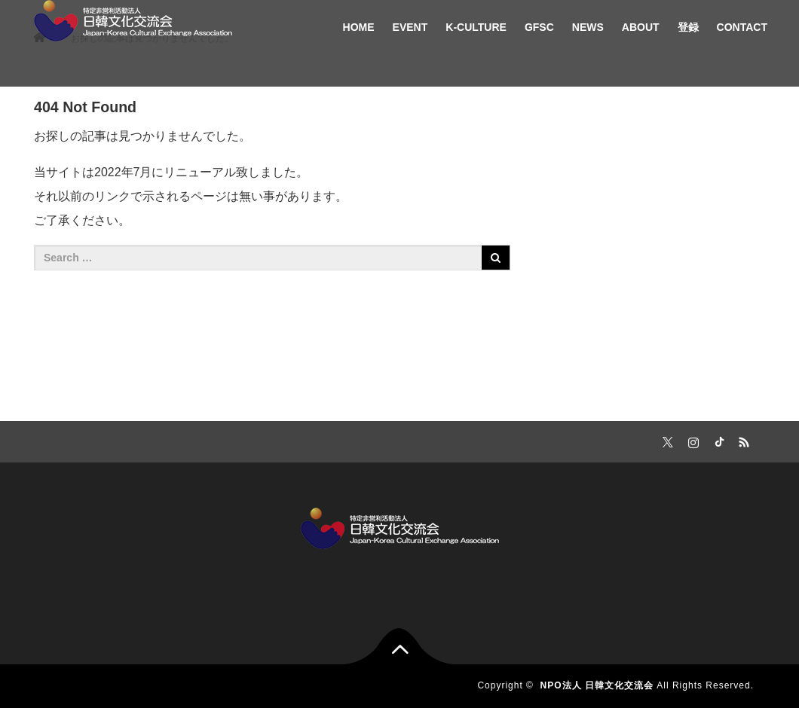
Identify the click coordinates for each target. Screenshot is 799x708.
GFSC (539, 27)
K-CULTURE (476, 27)
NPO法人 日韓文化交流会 (597, 685)
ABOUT (641, 27)
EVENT (410, 27)
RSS (742, 440)
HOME (359, 27)
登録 (688, 27)
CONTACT (742, 27)
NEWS (588, 27)
